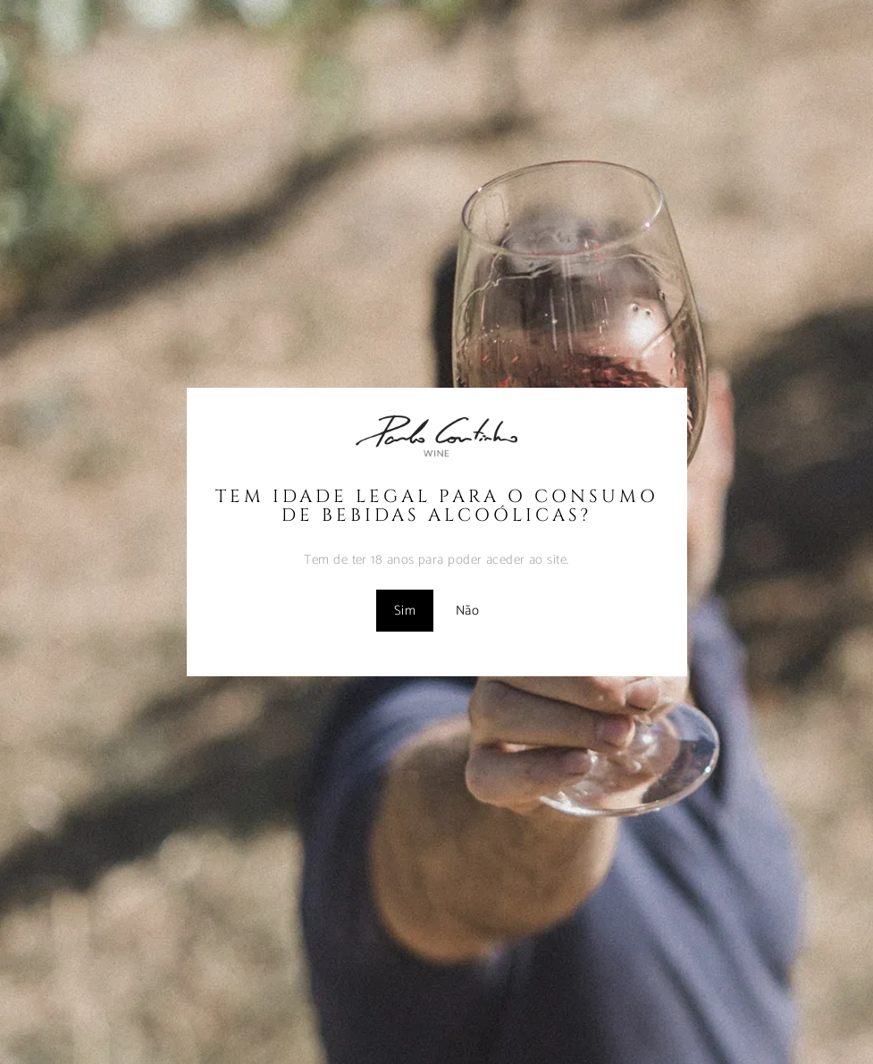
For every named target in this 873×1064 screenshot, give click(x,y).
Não (467, 610)
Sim (405, 610)
